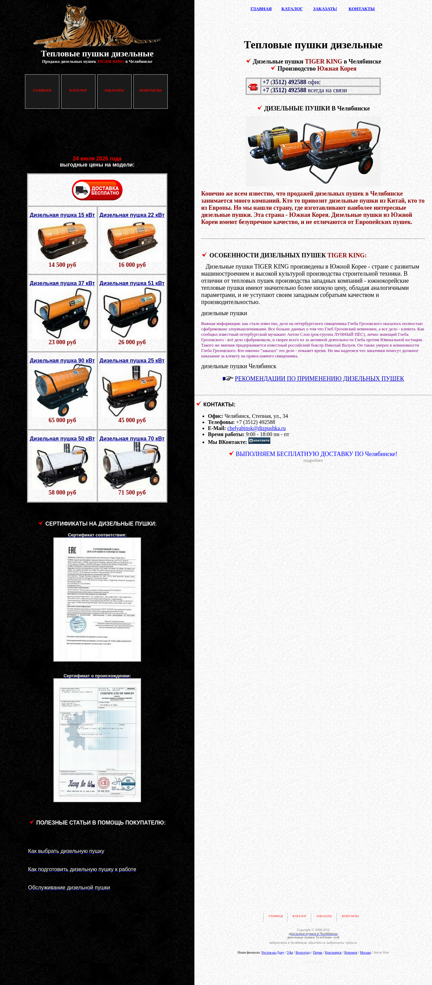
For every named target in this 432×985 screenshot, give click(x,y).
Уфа (290, 952)
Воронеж (350, 952)
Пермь (317, 952)
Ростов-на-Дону (273, 952)
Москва (365, 952)
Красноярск (333, 952)
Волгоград (303, 952)
